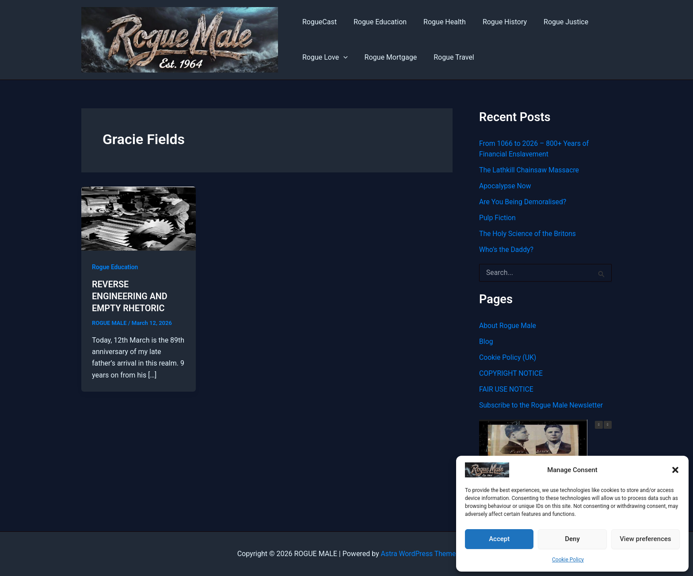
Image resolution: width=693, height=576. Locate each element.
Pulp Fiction (497, 218)
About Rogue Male (508, 325)
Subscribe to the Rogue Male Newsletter (542, 405)
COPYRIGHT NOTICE (511, 373)
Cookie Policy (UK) (508, 357)
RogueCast (318, 22)
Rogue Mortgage (387, 57)
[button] (675, 469)
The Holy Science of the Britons (528, 233)
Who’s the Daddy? (506, 249)
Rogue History (495, 22)
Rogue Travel (447, 57)
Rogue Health (438, 22)
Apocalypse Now (505, 186)
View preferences (645, 539)
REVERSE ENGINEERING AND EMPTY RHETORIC (130, 296)
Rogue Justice (554, 22)
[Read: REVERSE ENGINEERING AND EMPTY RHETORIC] (138, 218)
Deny (572, 539)
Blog (486, 341)
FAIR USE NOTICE (506, 389)
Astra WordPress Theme (418, 553)
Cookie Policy (568, 560)
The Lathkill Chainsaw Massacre (530, 170)
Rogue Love (323, 57)
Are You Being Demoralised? (523, 202)
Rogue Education (376, 22)
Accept (499, 539)
